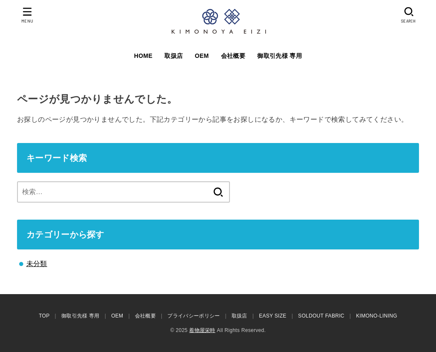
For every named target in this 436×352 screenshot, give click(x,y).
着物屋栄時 (202, 330)
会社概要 (233, 55)
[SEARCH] (409, 15)
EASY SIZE (273, 316)
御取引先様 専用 (279, 55)
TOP (44, 316)
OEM (202, 55)
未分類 (36, 263)
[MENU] (27, 15)
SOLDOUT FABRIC (321, 316)
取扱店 (173, 55)
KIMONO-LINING (376, 316)
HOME (143, 55)
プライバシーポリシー (193, 316)
